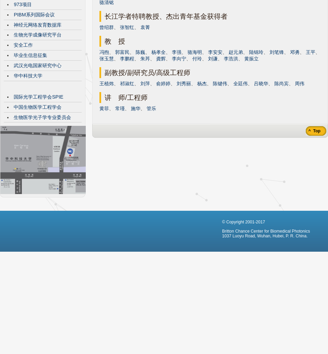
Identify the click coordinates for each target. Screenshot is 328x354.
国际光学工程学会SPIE (38, 148)
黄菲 (104, 159)
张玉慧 (106, 110)
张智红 (127, 78)
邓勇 (295, 103)
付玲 (197, 110)
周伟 (299, 134)
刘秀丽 (184, 134)
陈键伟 (220, 134)
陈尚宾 (281, 134)
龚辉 (161, 110)
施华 (135, 159)
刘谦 (213, 110)
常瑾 (120, 159)
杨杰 (202, 134)
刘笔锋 (277, 103)
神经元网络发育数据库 (38, 76)
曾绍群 (106, 78)
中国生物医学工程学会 (38, 158)
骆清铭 (106, 53)
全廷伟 (240, 134)
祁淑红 (127, 134)
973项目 (22, 55)
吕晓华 (261, 134)
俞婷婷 (163, 134)
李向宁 (179, 110)
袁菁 (145, 78)
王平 (310, 103)
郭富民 (122, 103)
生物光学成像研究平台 (38, 86)
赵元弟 (236, 103)
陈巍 (140, 103)
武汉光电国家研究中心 (38, 116)
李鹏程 (127, 110)
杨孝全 (158, 103)
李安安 (215, 103)
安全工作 (23, 96)
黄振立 (251, 110)
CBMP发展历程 (30, 35)
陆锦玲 (256, 103)
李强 (176, 103)
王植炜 (106, 134)
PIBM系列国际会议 (34, 66)
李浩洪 (231, 110)
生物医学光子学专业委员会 (42, 168)
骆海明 (195, 103)
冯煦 (104, 103)
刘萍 (145, 134)
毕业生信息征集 (30, 106)
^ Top (313, 182)
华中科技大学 (28, 127)
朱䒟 (145, 110)
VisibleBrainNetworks (37, 45)
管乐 (151, 159)
